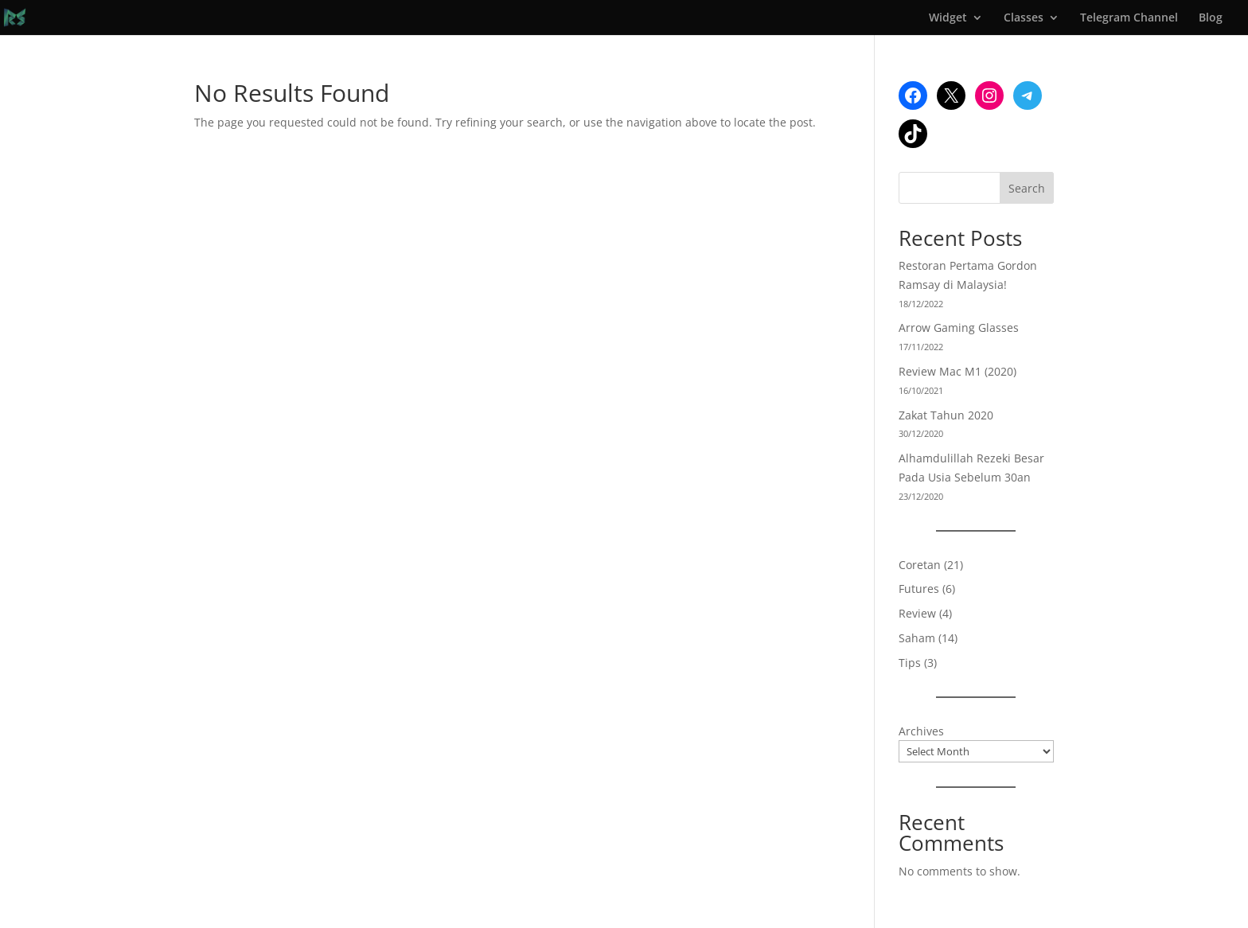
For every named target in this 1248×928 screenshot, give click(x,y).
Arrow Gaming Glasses (959, 327)
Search (1026, 188)
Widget (948, 18)
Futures (919, 588)
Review (917, 613)
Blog (1211, 18)
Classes (1023, 18)
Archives (921, 731)
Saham (917, 637)
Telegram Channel (1129, 18)
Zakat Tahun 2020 (946, 415)
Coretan (920, 564)
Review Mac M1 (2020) (957, 371)
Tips (910, 662)
